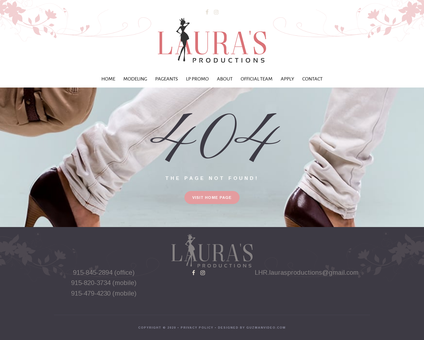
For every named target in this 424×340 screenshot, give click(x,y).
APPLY (287, 79)
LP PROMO (197, 79)
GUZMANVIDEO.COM (266, 327)
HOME (108, 79)
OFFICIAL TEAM (257, 79)
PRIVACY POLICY (197, 327)
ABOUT (225, 79)
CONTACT (312, 79)
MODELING (135, 79)
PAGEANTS (166, 79)
